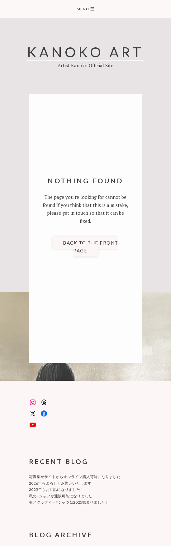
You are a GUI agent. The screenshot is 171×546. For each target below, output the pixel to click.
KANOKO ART (85, 52)
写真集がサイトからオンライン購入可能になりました (75, 476)
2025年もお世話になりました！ (56, 489)
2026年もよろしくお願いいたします (60, 483)
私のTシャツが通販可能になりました (60, 496)
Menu (85, 9)
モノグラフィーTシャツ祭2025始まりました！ (69, 502)
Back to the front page (90, 246)
